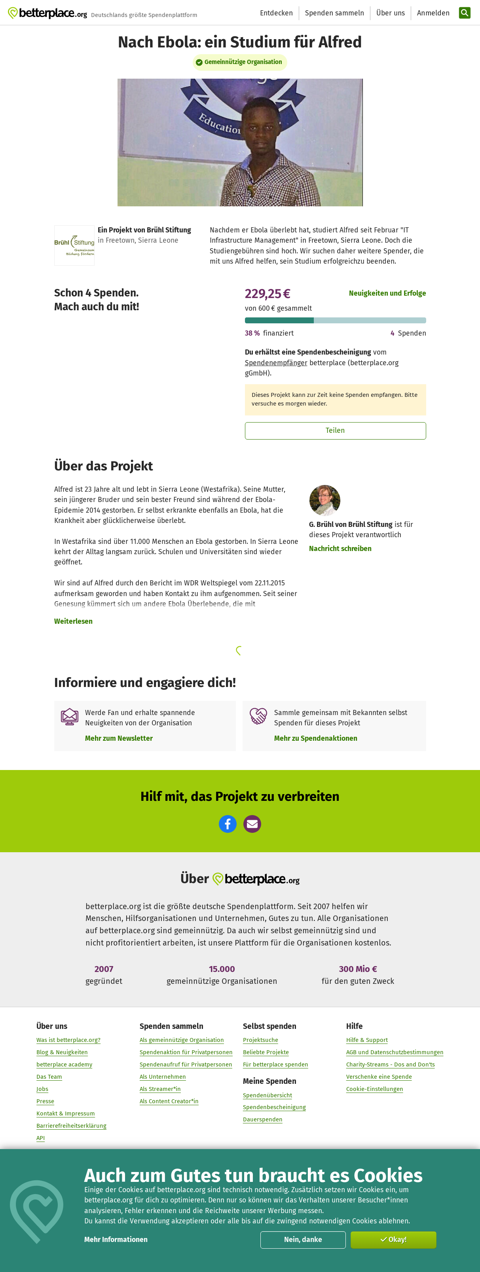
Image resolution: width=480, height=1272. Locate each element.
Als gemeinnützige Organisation (182, 1040)
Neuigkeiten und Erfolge (387, 293)
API (40, 1138)
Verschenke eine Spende (379, 1076)
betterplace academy (64, 1064)
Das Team (49, 1076)
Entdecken (276, 13)
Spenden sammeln (334, 13)
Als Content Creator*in (169, 1101)
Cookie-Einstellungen (374, 1089)
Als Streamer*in (160, 1089)
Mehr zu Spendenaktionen (315, 738)
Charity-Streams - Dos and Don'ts (390, 1064)
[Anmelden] (432, 13)
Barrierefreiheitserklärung (71, 1125)
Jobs (42, 1089)
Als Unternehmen (163, 1076)
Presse (45, 1101)
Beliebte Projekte (266, 1052)
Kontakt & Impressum (65, 1113)
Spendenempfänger (276, 363)
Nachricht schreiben (340, 549)
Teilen (335, 430)
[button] (228, 824)
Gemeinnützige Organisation (243, 62)
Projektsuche (260, 1040)
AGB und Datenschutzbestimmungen (395, 1052)
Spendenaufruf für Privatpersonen (186, 1064)
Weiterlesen (73, 621)
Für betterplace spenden (275, 1064)
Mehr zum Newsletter (119, 738)
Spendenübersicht (267, 1094)
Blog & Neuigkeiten (62, 1052)
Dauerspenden (263, 1119)
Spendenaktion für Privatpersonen (186, 1052)
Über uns (390, 13)
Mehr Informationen (116, 1240)
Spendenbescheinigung (274, 1107)
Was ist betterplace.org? (68, 1040)
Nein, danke (303, 1239)
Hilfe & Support (367, 1040)
